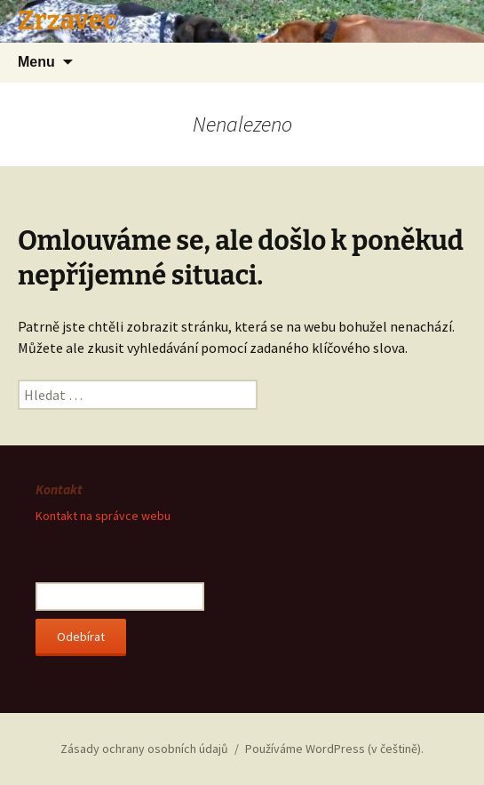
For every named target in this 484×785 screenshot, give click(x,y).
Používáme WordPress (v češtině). (334, 749)
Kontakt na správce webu (103, 516)
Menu (36, 61)
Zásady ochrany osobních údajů (144, 749)
